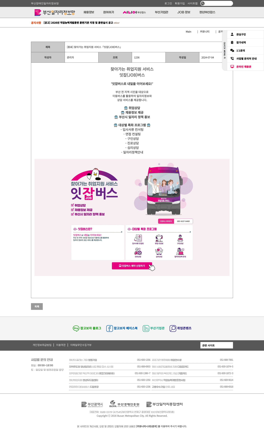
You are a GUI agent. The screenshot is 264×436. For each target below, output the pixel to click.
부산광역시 (168, 380)
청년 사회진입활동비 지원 (170, 366)
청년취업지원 (83, 380)
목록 (37, 306)
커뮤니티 (204, 31)
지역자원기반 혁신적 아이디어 (91, 373)
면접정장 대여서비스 (83, 387)
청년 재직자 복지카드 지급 (169, 373)
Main (191, 31)
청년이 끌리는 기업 (83, 360)
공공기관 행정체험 (166, 360)
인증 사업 (163, 387)
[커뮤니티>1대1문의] (146, 426)
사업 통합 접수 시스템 (91, 366)
